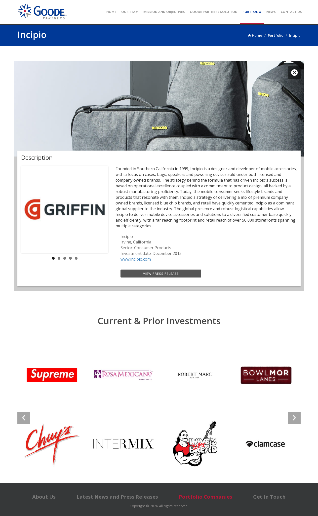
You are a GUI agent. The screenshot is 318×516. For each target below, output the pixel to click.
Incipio (295, 35)
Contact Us (291, 11)
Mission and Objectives (164, 11)
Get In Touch (269, 496)
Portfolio (251, 11)
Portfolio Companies (205, 496)
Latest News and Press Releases (117, 496)
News (271, 11)
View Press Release (161, 273)
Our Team (129, 11)
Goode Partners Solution (214, 11)
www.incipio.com (135, 259)
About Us (44, 496)
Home (111, 11)
